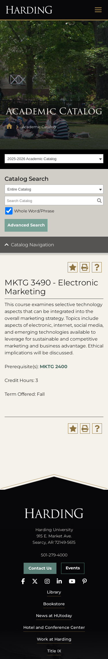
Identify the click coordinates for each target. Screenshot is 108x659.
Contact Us (40, 568)
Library (54, 592)
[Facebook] (23, 582)
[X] (35, 582)
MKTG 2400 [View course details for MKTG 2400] (53, 366)
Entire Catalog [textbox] (19, 189)
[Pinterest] (84, 582)
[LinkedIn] (59, 582)
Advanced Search (26, 225)
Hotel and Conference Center (54, 627)
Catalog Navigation (32, 244)
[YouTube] (72, 582)
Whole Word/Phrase (34, 211)
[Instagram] (47, 582)
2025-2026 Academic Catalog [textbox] (32, 159)
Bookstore (54, 603)
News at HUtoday (54, 615)
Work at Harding (54, 639)
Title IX (54, 651)
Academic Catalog (39, 126)
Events (73, 568)
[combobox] (54, 158)
